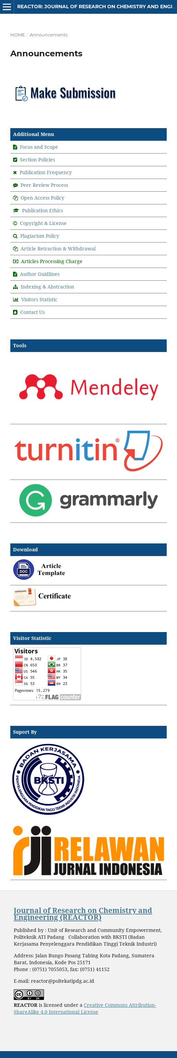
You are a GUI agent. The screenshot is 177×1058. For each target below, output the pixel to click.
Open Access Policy (42, 197)
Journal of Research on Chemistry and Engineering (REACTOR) (83, 913)
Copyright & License (43, 223)
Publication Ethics (42, 210)
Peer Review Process (44, 185)
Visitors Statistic (39, 299)
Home (17, 34)
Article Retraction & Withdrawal (58, 248)
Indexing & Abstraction (47, 286)
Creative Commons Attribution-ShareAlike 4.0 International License (85, 1008)
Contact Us (32, 312)
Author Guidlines (39, 274)
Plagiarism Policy (39, 236)
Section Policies (37, 159)
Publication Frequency (46, 172)
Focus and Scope (39, 147)
